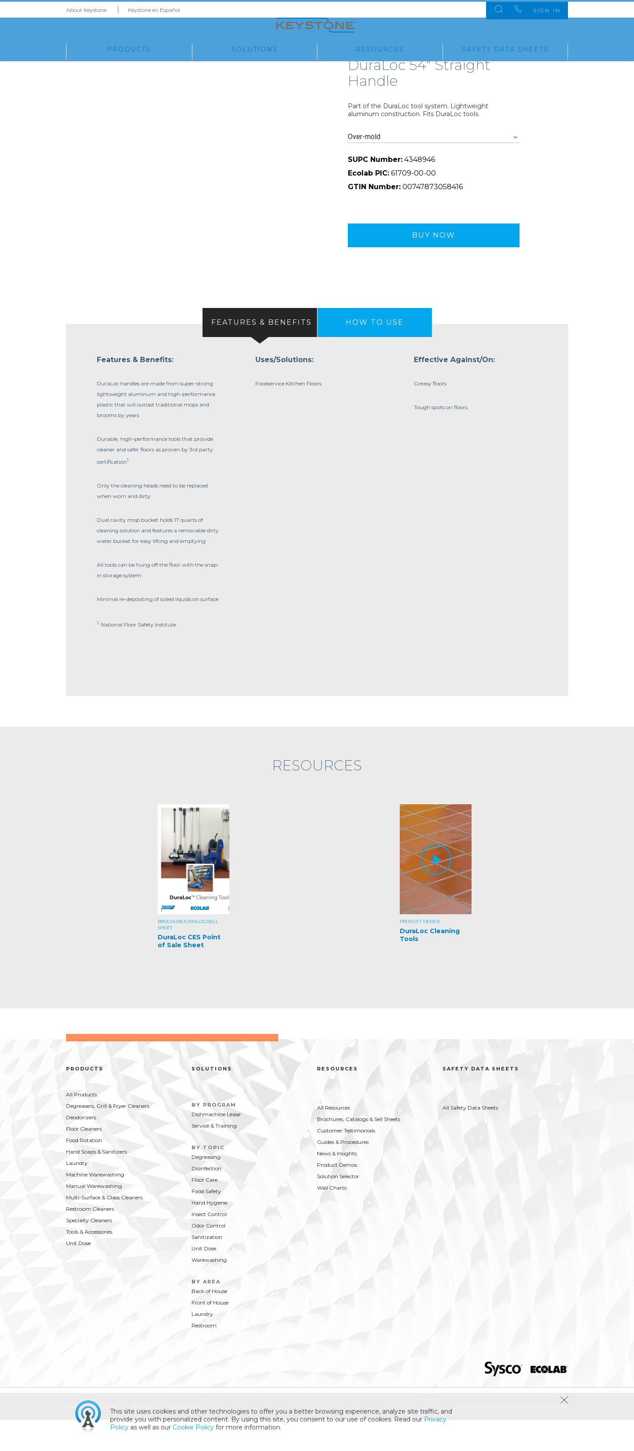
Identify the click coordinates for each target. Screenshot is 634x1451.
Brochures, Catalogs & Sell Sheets (358, 1150)
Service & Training (214, 1157)
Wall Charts (331, 1219)
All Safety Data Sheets (470, 1139)
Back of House (209, 1322)
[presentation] (260, 349)
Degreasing (206, 1188)
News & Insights (337, 1184)
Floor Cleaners (84, 1160)
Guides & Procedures (343, 1173)
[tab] (260, 349)
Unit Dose (78, 1274)
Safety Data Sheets (505, 48)
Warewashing (209, 1291)
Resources (379, 48)
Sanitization (207, 1268)
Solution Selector (338, 1207)
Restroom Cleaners (90, 1240)
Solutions (255, 48)
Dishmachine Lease (216, 1145)
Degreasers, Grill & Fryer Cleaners (107, 1137)
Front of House (210, 1333)
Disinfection (206, 1199)
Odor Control (208, 1256)
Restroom (204, 1356)
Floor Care (204, 1211)
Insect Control (209, 1245)
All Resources (333, 1139)
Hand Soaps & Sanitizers (96, 1183)
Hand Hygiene (209, 1234)
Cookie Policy (193, 1427)
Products (129, 48)
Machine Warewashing (95, 1205)
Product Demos (337, 1196)
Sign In (541, 9)
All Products (81, 1125)
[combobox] (434, 164)
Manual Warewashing (94, 1217)
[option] (196, 909)
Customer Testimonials (346, 1161)
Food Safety (206, 1222)
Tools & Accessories (89, 1263)
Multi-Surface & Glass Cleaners (104, 1228)
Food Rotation (84, 1171)
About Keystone (86, 8)
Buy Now (433, 262)
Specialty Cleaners (89, 1251)
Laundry (77, 1194)
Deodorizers (81, 1148)
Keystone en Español (154, 8)
